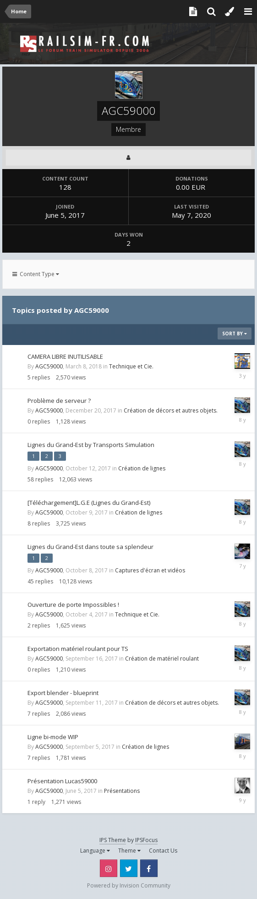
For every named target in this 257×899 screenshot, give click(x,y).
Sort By (234, 333)
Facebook (149, 868)
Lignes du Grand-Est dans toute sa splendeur (90, 547)
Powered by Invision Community (128, 885)
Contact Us (163, 850)
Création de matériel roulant (162, 658)
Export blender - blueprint (62, 693)
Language (95, 850)
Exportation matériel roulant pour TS (77, 649)
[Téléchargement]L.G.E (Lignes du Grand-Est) (88, 502)
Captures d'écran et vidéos (150, 570)
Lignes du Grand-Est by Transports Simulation (90, 445)
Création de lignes (141, 468)
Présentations (122, 791)
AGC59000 (49, 366)
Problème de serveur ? (59, 400)
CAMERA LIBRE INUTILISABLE (65, 356)
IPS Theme (112, 840)
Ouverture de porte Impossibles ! (73, 604)
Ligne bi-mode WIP (52, 737)
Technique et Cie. (131, 366)
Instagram (108, 868)
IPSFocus (146, 840)
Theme (129, 850)
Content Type (35, 274)
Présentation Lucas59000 (62, 781)
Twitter (128, 868)
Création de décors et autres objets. (171, 410)
